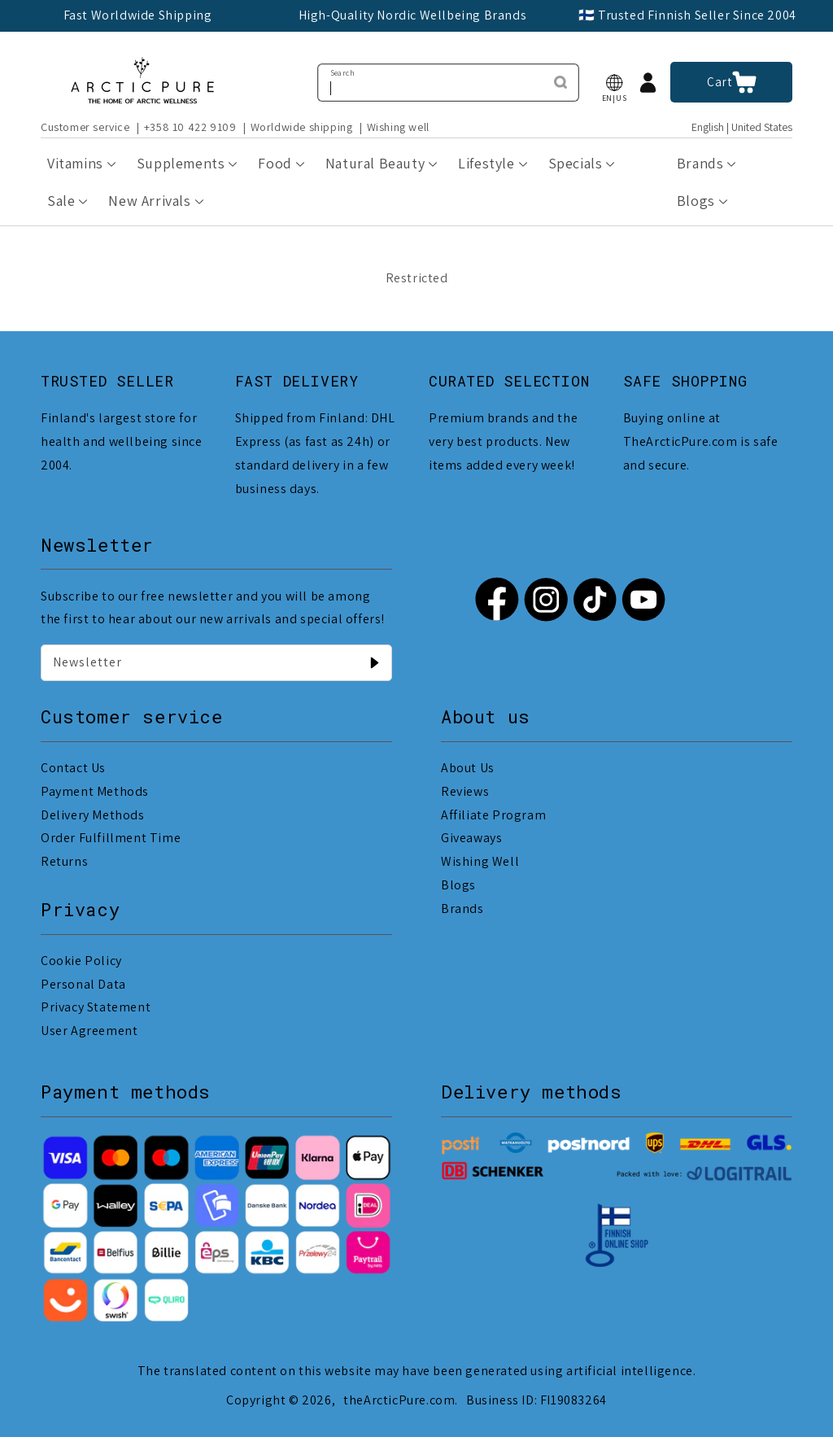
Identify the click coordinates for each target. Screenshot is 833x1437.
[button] (614, 82)
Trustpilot (714, 602)
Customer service (85, 127)
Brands (462, 908)
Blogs (458, 884)
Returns (64, 861)
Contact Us (73, 767)
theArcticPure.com (399, 1400)
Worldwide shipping (302, 127)
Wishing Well (480, 861)
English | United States (741, 127)
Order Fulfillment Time (111, 837)
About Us (468, 767)
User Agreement (89, 1030)
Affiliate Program (493, 814)
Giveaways (471, 837)
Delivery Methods (93, 814)
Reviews (465, 791)
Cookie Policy (81, 960)
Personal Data (83, 984)
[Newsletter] (374, 662)
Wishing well (398, 127)
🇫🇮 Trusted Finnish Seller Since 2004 (687, 15)
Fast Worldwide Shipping (137, 15)
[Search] (560, 82)
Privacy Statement (95, 1007)
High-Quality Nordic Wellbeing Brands (413, 15)
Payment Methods (95, 791)
